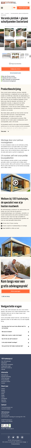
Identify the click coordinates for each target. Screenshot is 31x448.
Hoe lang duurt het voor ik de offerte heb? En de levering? (14, 327)
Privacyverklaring (5, 379)
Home (2, 13)
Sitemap (3, 369)
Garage (2, 395)
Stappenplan (4, 362)
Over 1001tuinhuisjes (6, 361)
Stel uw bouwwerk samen (15, 72)
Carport (3, 396)
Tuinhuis (3, 388)
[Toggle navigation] (2, 8)
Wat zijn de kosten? (7, 331)
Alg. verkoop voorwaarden (7, 364)
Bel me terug (6, 296)
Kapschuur (3, 400)
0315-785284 (9, 421)
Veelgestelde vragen (6, 366)
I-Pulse (24, 442)
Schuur (2, 393)
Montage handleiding (6, 376)
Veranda (7, 13)
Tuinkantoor (3, 401)
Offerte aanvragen (23, 7)
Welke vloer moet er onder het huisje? (12, 335)
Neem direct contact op (6, 367)
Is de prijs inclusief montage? (9, 342)
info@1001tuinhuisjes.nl (6, 419)
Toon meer (3, 131)
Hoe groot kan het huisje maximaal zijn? (12, 346)
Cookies (3, 383)
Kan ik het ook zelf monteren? (9, 338)
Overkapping (4, 398)
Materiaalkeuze (4, 375)
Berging (3, 390)
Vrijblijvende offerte (15, 69)
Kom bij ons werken (5, 381)
